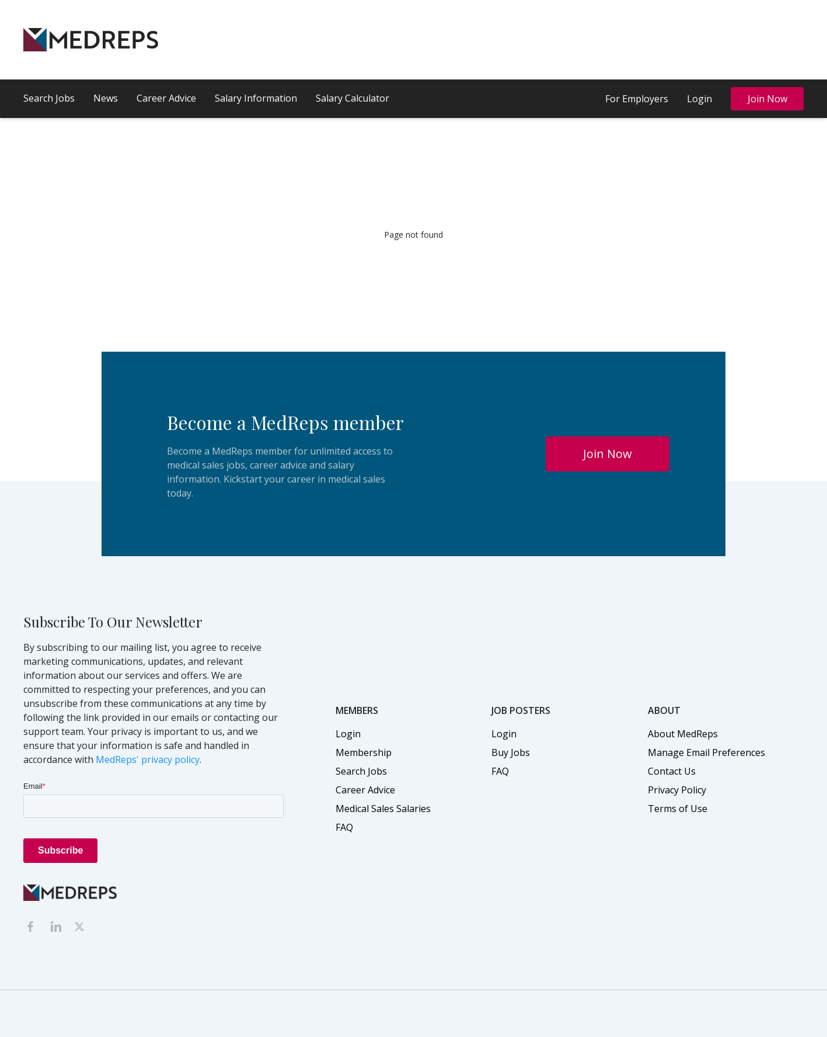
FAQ (344, 827)
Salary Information (256, 98)
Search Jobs (49, 98)
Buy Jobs (510, 752)
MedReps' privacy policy (148, 759)
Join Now (767, 98)
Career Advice (166, 98)
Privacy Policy (677, 789)
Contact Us (672, 771)
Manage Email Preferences (706, 752)
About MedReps (683, 733)
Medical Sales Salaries (383, 808)
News (105, 98)
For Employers (636, 98)
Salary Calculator (352, 98)
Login (699, 98)
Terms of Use (677, 808)
